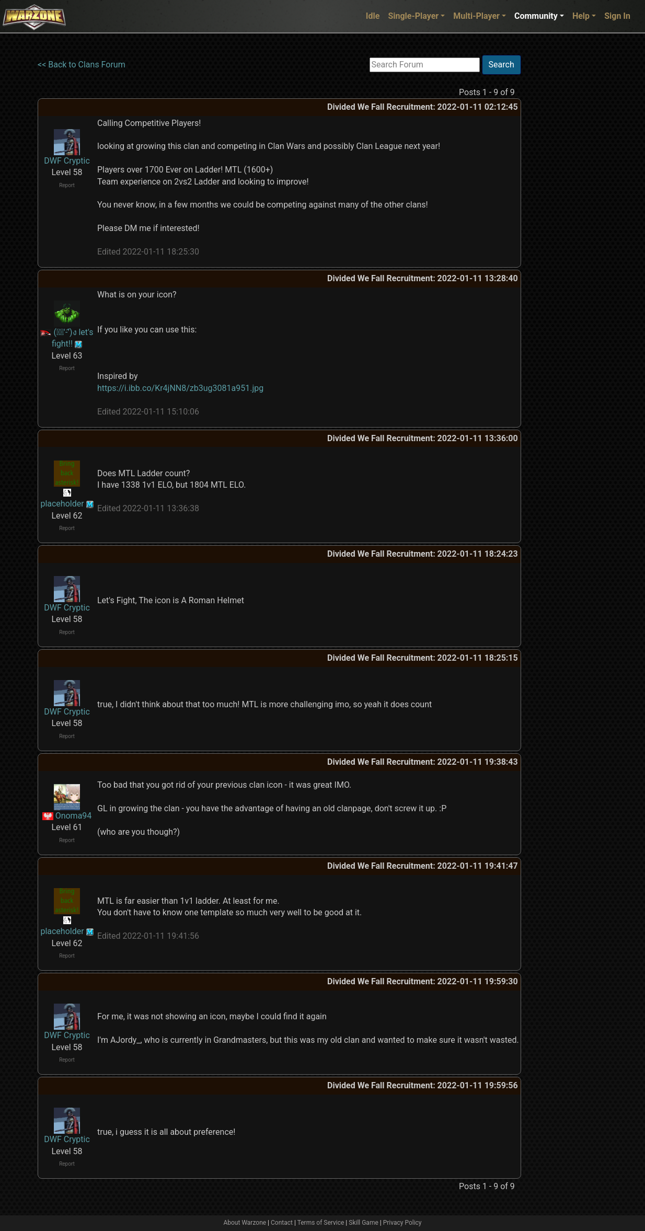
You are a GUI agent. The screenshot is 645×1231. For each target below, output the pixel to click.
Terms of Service (320, 1222)
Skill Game (363, 1222)
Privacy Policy (402, 1222)
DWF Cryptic (67, 161)
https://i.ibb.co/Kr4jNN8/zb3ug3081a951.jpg (180, 388)
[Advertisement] (564, 212)
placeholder (62, 504)
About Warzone (244, 1222)
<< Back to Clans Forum (81, 65)
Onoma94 (73, 816)
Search (501, 65)
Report (67, 185)
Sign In (617, 16)
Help (581, 16)
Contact (282, 1222)
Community (536, 16)
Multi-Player (476, 16)
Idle (373, 16)
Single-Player (413, 16)
